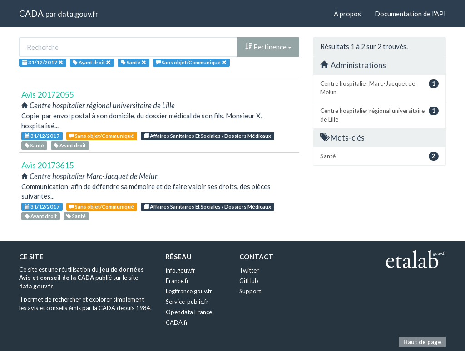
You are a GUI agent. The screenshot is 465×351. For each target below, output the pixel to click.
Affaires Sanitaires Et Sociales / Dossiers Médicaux (207, 136)
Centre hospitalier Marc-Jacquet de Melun (379, 87)
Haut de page (422, 342)
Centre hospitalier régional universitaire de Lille (379, 115)
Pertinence (268, 47)
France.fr (177, 280)
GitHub (248, 280)
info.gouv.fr (180, 270)
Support (250, 291)
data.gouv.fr (78, 14)
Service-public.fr (187, 301)
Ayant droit (70, 145)
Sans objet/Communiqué (101, 136)
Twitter (249, 270)
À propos (347, 14)
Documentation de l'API (410, 14)
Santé (34, 145)
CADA (31, 13)
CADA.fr (177, 322)
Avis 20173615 (47, 165)
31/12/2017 (42, 136)
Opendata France (189, 312)
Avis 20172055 (47, 94)
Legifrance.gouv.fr (189, 291)
